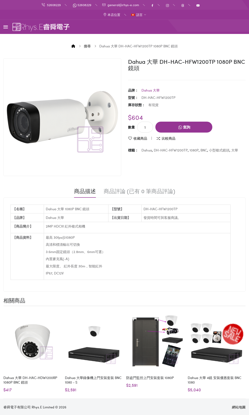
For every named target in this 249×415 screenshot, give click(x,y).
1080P (194, 150)
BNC (203, 150)
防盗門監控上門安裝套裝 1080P (150, 377)
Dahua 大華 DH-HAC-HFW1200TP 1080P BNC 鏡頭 (138, 46)
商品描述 (85, 191)
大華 (234, 150)
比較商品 (168, 138)
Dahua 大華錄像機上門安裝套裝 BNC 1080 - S (93, 379)
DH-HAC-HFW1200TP (171, 150)
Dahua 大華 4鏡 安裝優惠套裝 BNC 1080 (214, 379)
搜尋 (87, 46)
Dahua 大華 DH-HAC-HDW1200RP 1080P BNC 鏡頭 (30, 379)
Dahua (146, 150)
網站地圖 (239, 407)
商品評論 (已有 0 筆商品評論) (139, 191)
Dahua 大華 (150, 90)
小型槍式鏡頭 (219, 150)
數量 (131, 127)
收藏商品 (140, 138)
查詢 (184, 127)
